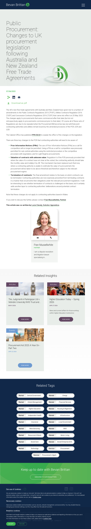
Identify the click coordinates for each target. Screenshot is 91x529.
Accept (10, 524)
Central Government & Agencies (35, 395)
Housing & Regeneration (65, 409)
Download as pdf (19, 103)
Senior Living (64, 435)
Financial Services (65, 402)
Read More (25, 319)
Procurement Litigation (50, 455)
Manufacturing (34, 428)
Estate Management (35, 402)
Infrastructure (65, 415)
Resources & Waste (34, 435)
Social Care (34, 442)
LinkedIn (13, 97)
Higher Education (34, 409)
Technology (34, 448)
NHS (64, 428)
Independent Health (34, 415)
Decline (22, 524)
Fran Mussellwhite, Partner (55, 200)
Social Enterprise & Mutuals (65, 442)
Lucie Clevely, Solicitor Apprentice (45, 205)
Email (19, 97)
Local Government (65, 422)
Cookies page (37, 497)
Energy (64, 395)
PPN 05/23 (36, 135)
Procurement (64, 448)
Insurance (34, 422)
